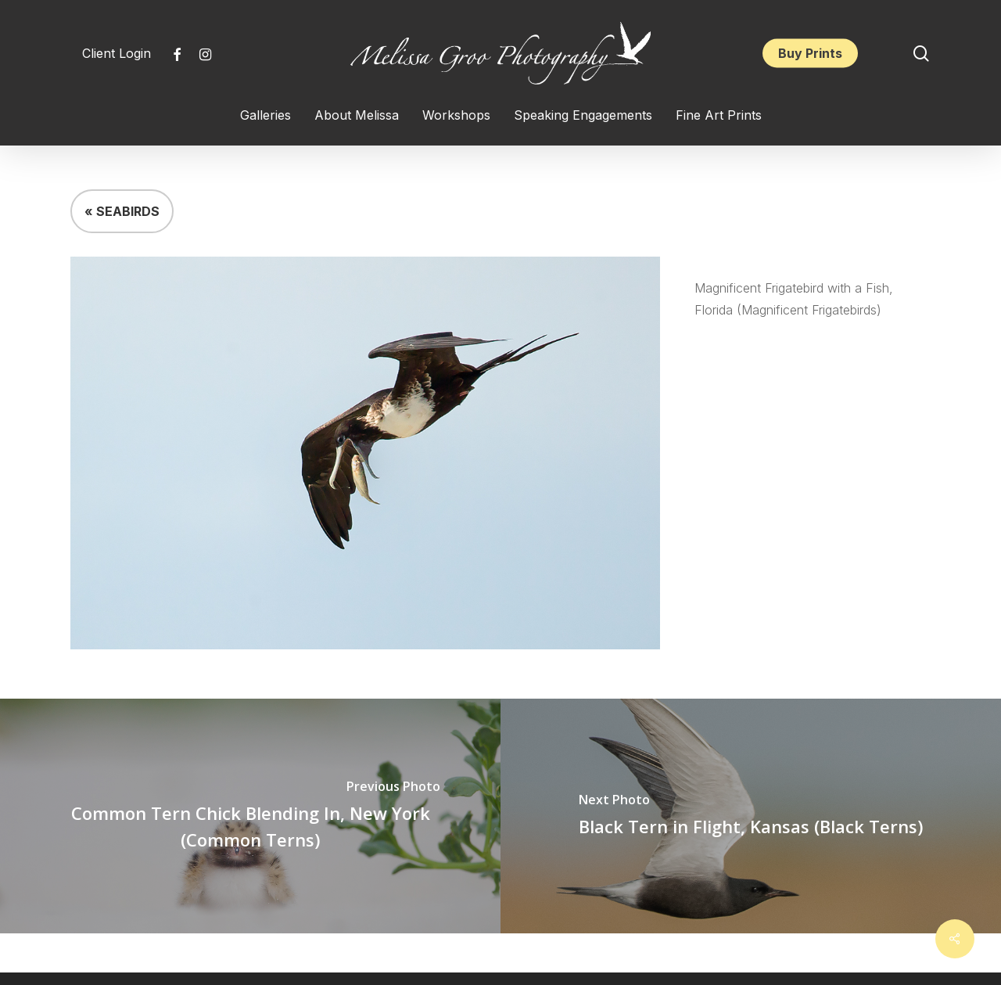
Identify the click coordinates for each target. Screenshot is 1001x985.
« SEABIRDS (122, 211)
